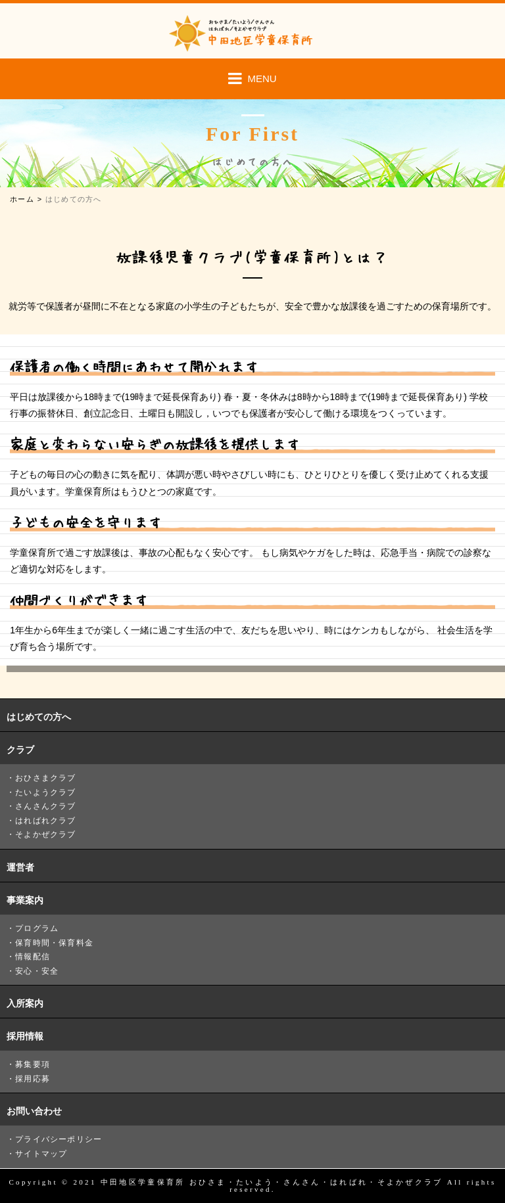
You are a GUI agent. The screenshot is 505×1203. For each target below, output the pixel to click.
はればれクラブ (45, 820)
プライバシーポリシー (58, 1139)
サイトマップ (41, 1153)
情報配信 (32, 956)
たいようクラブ (45, 792)
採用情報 (25, 1036)
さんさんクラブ (45, 806)
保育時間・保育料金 (54, 942)
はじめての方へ (39, 717)
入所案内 (25, 1003)
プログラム (37, 928)
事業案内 (25, 900)
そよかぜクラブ (45, 834)
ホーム (22, 199)
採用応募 (32, 1078)
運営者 (20, 867)
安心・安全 (37, 971)
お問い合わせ (34, 1111)
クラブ (20, 749)
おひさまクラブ (45, 778)
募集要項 (32, 1064)
